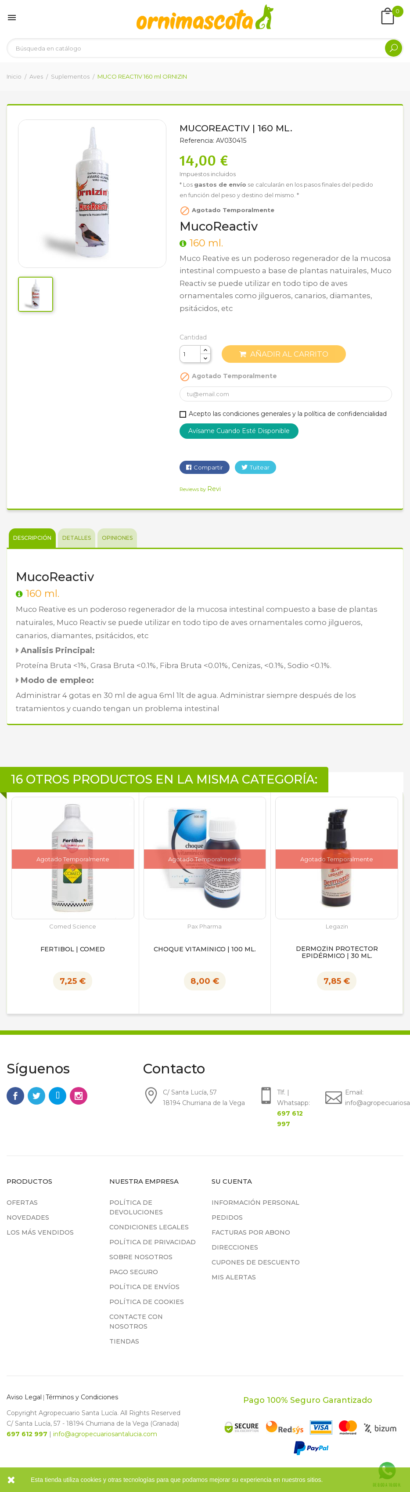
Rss (57, 1096)
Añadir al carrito (283, 354)
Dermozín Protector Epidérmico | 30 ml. (337, 953)
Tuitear (260, 467)
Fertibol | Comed (72, 949)
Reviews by (200, 489)
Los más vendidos (40, 1232)
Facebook (15, 1096)
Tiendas (124, 1341)
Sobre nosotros (141, 1257)
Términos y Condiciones (82, 1397)
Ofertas (22, 1203)
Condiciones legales (149, 1227)
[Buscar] (205, 48)
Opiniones (117, 538)
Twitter (36, 1096)
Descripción (32, 538)
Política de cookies (146, 1302)
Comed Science (72, 926)
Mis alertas (234, 1277)
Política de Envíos (144, 1287)
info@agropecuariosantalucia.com (105, 1434)
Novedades (28, 1217)
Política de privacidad (152, 1242)
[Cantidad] (190, 354)
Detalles (76, 538)
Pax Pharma (204, 926)
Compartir (208, 467)
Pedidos (227, 1217)
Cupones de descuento (256, 1262)
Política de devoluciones (136, 1207)
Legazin (337, 926)
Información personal (255, 1203)
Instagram (78, 1096)
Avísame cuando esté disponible (239, 431)
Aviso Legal (24, 1397)
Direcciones (235, 1247)
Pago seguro (133, 1272)
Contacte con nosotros (136, 1321)
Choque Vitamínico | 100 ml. (205, 949)
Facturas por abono (251, 1232)
